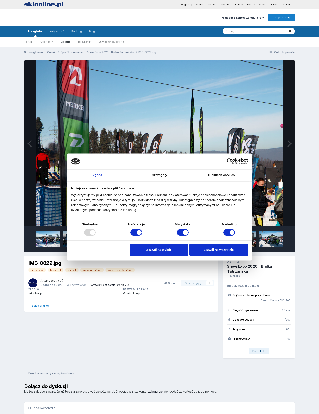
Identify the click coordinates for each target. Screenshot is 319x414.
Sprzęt (212, 4)
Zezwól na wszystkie (219, 249)
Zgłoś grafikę (40, 305)
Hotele (239, 4)
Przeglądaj (35, 33)
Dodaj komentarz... (42, 408)
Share (170, 283)
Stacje (200, 4)
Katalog (288, 4)
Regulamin (85, 41)
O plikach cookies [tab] (221, 175)
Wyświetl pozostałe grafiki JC (109, 284)
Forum (251, 4)
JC (62, 280)
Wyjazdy (186, 4)
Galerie (274, 4)
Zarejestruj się (281, 17)
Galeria (66, 41)
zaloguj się (155, 391)
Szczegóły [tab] (159, 175)
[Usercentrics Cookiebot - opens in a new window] (230, 161)
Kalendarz (46, 41)
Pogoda (226, 4)
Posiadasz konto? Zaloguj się (242, 17)
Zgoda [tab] (97, 175)
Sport (262, 4)
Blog (92, 31)
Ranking (76, 31)
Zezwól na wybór (158, 249)
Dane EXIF (258, 351)
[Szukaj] (244, 31)
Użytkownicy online (111, 41)
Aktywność (57, 31)
